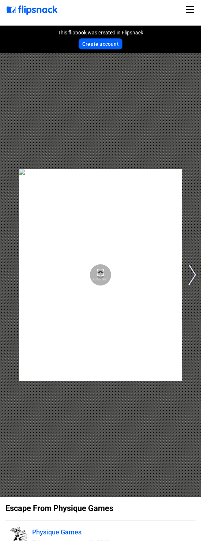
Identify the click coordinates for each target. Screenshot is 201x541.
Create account (100, 44)
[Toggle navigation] (191, 9)
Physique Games (56, 532)
